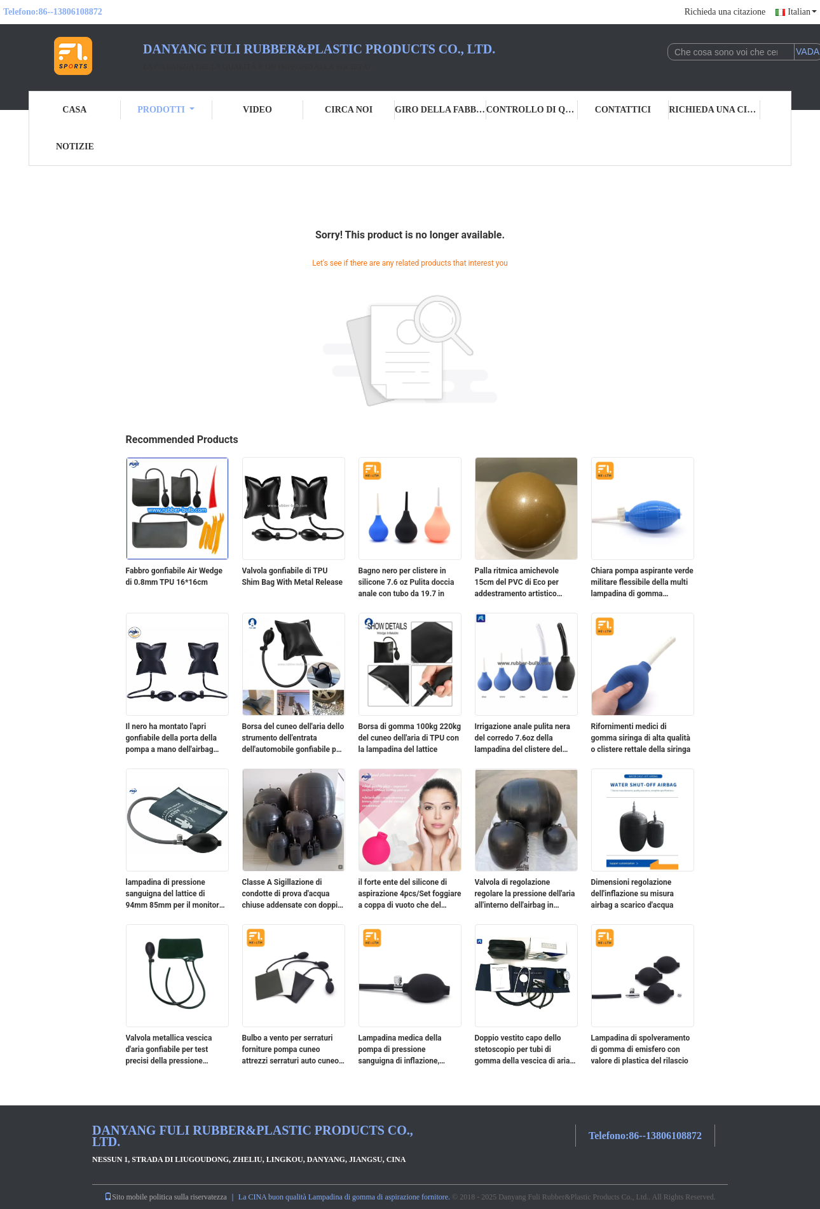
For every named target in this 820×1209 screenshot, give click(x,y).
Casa (74, 109)
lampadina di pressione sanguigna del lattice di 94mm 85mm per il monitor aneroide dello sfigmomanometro (172, 894)
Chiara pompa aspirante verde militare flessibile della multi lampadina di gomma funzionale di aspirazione (642, 582)
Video (257, 109)
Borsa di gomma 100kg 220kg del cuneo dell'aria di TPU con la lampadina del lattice (410, 738)
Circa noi (348, 109)
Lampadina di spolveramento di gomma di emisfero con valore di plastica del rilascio (640, 1049)
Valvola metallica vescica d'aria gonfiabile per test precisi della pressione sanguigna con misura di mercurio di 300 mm (169, 1050)
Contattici (623, 109)
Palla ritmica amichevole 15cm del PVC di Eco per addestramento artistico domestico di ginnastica (517, 582)
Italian (802, 12)
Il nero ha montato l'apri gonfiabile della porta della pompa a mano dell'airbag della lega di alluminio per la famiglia (174, 738)
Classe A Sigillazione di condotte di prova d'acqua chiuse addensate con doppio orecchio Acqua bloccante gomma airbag (292, 894)
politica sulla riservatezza (188, 1196)
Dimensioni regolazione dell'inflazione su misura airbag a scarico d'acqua (632, 894)
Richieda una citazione (725, 12)
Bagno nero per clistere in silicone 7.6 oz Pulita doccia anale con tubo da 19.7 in (406, 582)
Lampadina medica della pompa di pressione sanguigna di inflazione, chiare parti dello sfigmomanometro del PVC (405, 1050)
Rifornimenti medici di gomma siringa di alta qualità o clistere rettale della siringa (641, 738)
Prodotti (166, 109)
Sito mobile (125, 1196)
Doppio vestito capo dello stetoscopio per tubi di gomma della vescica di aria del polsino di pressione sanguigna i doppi (522, 1050)
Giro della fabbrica (440, 109)
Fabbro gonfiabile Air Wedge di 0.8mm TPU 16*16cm (174, 576)
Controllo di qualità (532, 109)
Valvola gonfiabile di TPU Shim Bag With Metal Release (292, 576)
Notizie (75, 146)
